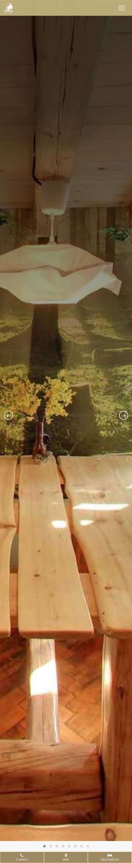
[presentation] (8, 415)
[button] (44, 846)
